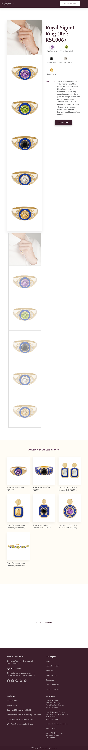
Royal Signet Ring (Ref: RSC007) (16, 488)
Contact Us (50, 680)
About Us (49, 671)
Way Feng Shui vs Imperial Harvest (20, 724)
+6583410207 (51, 729)
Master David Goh (52, 666)
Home (48, 661)
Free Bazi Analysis (52, 685)
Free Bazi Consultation (70, 4)
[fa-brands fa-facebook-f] (8, 681)
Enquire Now (63, 123)
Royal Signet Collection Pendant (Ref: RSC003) (42, 526)
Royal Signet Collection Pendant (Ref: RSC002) (68, 526)
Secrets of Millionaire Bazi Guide (19, 710)
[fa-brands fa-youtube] (16, 681)
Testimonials (12, 706)
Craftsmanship (51, 675)
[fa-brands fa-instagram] (12, 681)
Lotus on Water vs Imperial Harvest (20, 720)
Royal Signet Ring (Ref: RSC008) (42, 488)
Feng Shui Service (52, 690)
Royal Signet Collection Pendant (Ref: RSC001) (16, 526)
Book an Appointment (44, 623)
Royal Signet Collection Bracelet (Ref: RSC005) (16, 564)
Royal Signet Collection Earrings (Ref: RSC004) (68, 488)
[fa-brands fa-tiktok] (25, 681)
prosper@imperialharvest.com (57, 724)
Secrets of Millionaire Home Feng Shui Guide (24, 715)
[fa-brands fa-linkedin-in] (21, 681)
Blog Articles (12, 701)
